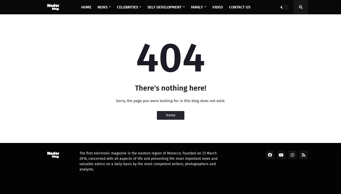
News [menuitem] (102, 7)
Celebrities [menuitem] (127, 7)
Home (170, 115)
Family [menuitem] (197, 7)
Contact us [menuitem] (239, 7)
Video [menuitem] (217, 7)
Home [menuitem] (86, 7)
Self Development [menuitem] (164, 7)
